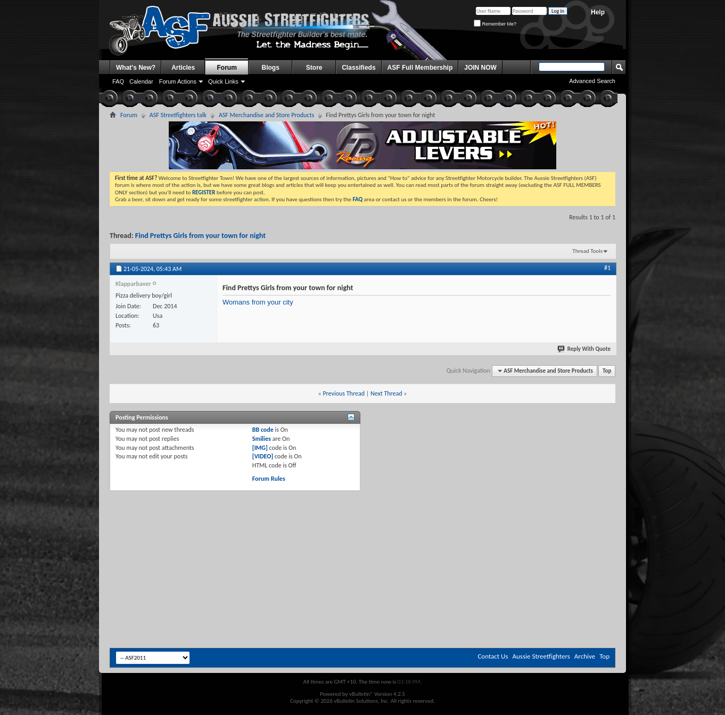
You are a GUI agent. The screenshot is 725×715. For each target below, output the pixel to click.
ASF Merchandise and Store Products (266, 115)
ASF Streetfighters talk (178, 115)
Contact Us (492, 656)
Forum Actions (177, 81)
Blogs (270, 67)
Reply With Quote (584, 349)
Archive (584, 656)
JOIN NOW (480, 67)
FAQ (118, 81)
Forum (227, 67)
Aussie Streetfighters (541, 656)
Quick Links (223, 81)
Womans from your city (258, 302)
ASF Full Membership (420, 67)
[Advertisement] (362, 520)
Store (314, 67)
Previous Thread (344, 393)
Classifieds (358, 67)
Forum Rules (268, 478)
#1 (607, 268)
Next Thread (386, 393)
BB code (263, 429)
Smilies (261, 438)
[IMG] (260, 447)
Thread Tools (587, 251)
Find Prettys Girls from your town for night (200, 235)
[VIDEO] (262, 456)
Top (607, 370)
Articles (183, 67)
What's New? (135, 67)
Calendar (141, 81)
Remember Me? (495, 24)
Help (598, 12)
